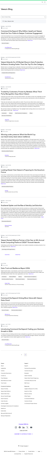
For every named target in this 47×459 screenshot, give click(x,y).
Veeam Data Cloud (5, 394)
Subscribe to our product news (22, 434)
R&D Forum (26, 383)
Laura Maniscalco (8, 47)
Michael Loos (7, 314)
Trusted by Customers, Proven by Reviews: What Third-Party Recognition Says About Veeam (21, 92)
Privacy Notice (22, 451)
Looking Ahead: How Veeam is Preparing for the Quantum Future (22, 171)
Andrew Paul (17, 254)
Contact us (3, 375)
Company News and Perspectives (8, 73)
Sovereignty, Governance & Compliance (10, 406)
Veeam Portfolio (4, 389)
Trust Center (3, 383)
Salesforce (3, 408)
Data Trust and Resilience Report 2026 (15, 268)
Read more (30, 40)
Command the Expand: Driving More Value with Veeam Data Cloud (21, 299)
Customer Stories (28, 401)
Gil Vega (6, 190)
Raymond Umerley (8, 225)
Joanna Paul (7, 254)
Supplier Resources (28, 454)
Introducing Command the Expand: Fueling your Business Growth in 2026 (22, 330)
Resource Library (28, 394)
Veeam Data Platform (6, 391)
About (2, 366)
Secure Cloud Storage (6, 396)
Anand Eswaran (8, 77)
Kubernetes (3, 411)
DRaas (31, 113)
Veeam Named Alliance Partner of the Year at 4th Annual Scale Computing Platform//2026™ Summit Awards (22, 241)
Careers (2, 371)
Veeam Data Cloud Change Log (31, 378)
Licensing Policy (17, 454)
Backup (10, 113)
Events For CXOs (28, 391)
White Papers (27, 396)
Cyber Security (4, 401)
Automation (4, 113)
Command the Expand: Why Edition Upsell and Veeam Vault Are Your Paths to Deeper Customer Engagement (21, 32)
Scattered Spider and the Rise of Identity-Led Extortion (22, 205)
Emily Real (7, 155)
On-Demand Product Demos (30, 403)
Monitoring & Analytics (20, 279)
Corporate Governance (6, 373)
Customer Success (28, 371)
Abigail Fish (7, 120)
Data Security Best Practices (7, 151)
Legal (39, 451)
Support (26, 366)
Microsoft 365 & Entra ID (6, 413)
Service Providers (5, 43)
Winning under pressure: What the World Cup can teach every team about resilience (18, 135)
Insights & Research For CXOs (31, 389)
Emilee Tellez (7, 283)
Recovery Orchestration (6, 115)
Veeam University (28, 375)
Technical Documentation (30, 368)
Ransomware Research (6, 221)
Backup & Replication (5, 416)
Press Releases (4, 378)
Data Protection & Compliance (21, 113)
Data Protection (4, 398)
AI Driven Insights (4, 403)
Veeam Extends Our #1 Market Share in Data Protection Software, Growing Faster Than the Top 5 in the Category (22, 63)
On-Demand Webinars (29, 398)
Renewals (26, 373)
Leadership (3, 368)
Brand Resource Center (6, 380)
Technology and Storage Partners (8, 249)
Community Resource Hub (30, 380)
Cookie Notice (31, 451)
